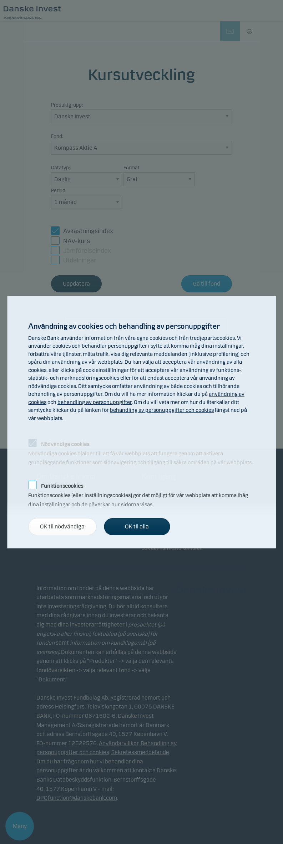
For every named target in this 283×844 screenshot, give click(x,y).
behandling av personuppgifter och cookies (162, 410)
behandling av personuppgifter (94, 402)
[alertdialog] (141, 422)
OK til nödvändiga (62, 526)
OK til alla (137, 526)
